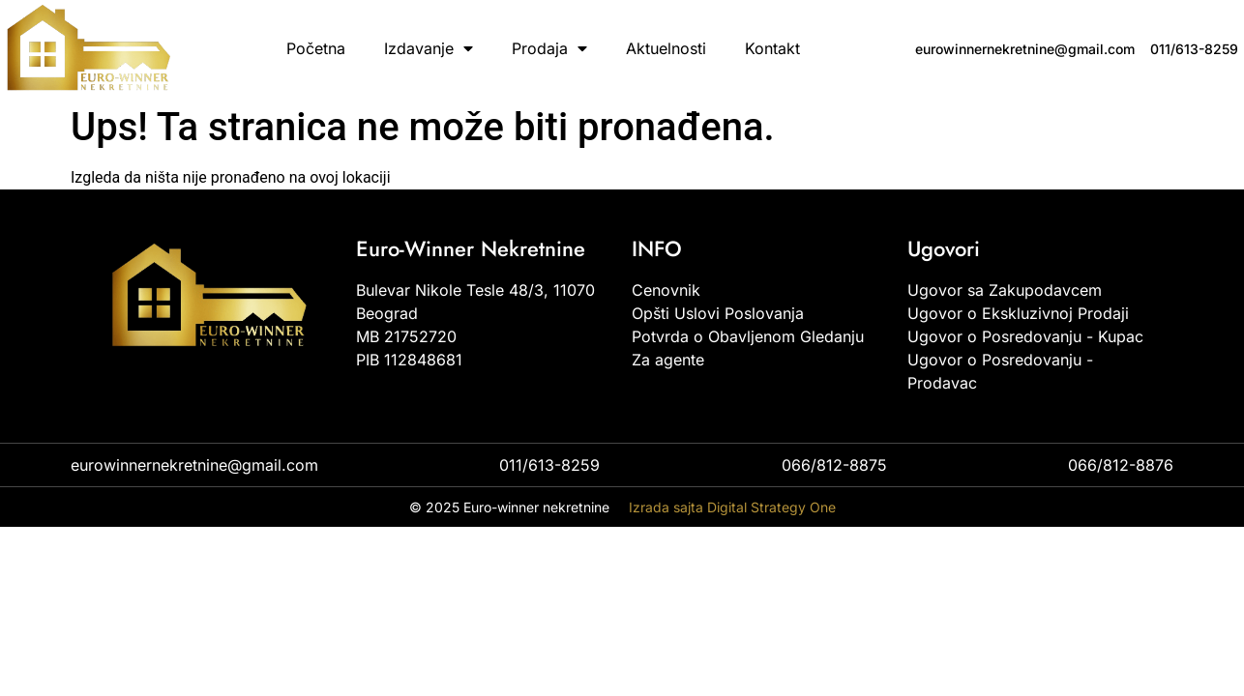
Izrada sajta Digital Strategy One (732, 507)
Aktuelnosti (666, 48)
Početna (315, 48)
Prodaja (549, 48)
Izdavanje (428, 48)
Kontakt (772, 48)
